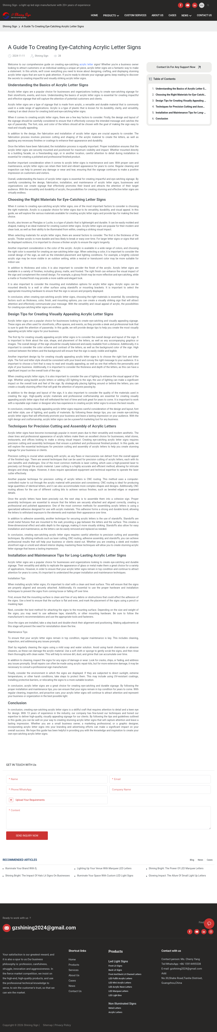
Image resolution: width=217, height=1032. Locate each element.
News (200, 860)
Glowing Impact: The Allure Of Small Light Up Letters (177, 875)
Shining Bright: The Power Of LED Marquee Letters (176, 868)
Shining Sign (10, 26)
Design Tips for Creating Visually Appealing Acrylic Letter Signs (181, 100)
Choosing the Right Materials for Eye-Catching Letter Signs (181, 94)
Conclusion (162, 118)
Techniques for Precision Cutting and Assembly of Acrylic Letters (181, 106)
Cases (210, 860)
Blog (192, 860)
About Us (74, 975)
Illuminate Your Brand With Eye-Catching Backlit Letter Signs (21, 868)
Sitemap (47, 1025)
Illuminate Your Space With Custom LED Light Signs (105, 875)
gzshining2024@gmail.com (44, 928)
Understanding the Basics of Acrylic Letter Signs (181, 88)
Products (74, 964)
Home (72, 959)
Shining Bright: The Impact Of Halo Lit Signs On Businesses (37, 875)
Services (74, 970)
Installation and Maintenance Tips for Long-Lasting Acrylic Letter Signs (181, 112)
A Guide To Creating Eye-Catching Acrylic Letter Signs (52, 26)
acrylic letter (86, 64)
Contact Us (75, 991)
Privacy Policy (63, 1025)
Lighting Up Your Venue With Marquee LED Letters (104, 868)
